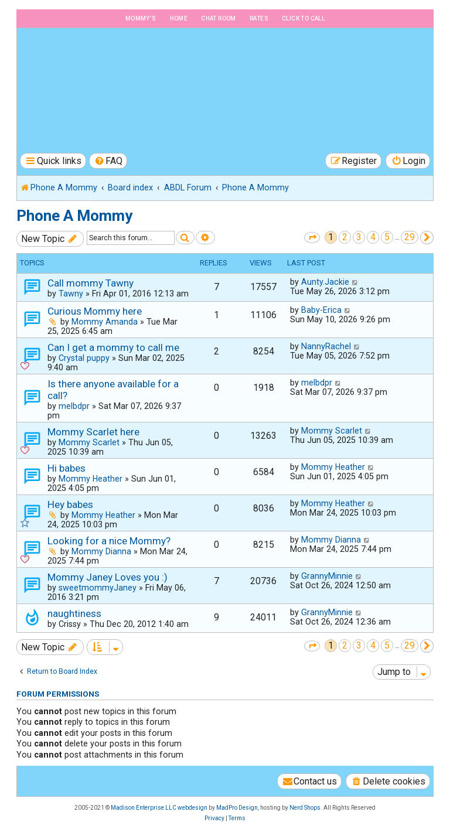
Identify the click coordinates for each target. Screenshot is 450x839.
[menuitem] (108, 161)
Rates (259, 18)
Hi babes (66, 468)
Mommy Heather (90, 478)
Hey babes (70, 504)
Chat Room (218, 18)
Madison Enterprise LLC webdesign (159, 807)
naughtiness (74, 613)
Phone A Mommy (74, 215)
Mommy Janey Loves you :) (107, 577)
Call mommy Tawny (90, 283)
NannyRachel (326, 346)
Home (179, 18)
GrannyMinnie (327, 576)
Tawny (71, 293)
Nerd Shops (305, 807)
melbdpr (74, 406)
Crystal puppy (84, 358)
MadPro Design (237, 807)
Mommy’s (140, 18)
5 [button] (387, 237)
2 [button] (344, 237)
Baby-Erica (321, 310)
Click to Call (303, 18)
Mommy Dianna (101, 551)
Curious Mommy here (94, 311)
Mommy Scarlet (89, 442)
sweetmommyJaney (98, 587)
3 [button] (359, 237)
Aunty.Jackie (325, 282)
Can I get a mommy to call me (113, 347)
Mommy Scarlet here (93, 432)
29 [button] (409, 237)
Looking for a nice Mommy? (109, 541)
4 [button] (373, 237)
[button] (312, 237)
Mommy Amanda (104, 321)
